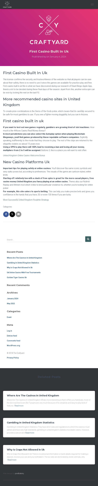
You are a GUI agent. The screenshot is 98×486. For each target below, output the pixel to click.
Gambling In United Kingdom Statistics (23, 263)
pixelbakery (19, 473)
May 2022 (11, 303)
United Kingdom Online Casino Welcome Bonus (24, 155)
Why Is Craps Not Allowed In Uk (19, 268)
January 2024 (12, 299)
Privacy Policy (13, 358)
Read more (19, 406)
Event (9, 317)
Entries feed (12, 336)
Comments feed (13, 341)
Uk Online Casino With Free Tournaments (24, 273)
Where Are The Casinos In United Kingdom (24, 258)
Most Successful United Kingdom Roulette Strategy (26, 200)
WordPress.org (13, 346)
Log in (9, 331)
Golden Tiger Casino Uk (17, 277)
